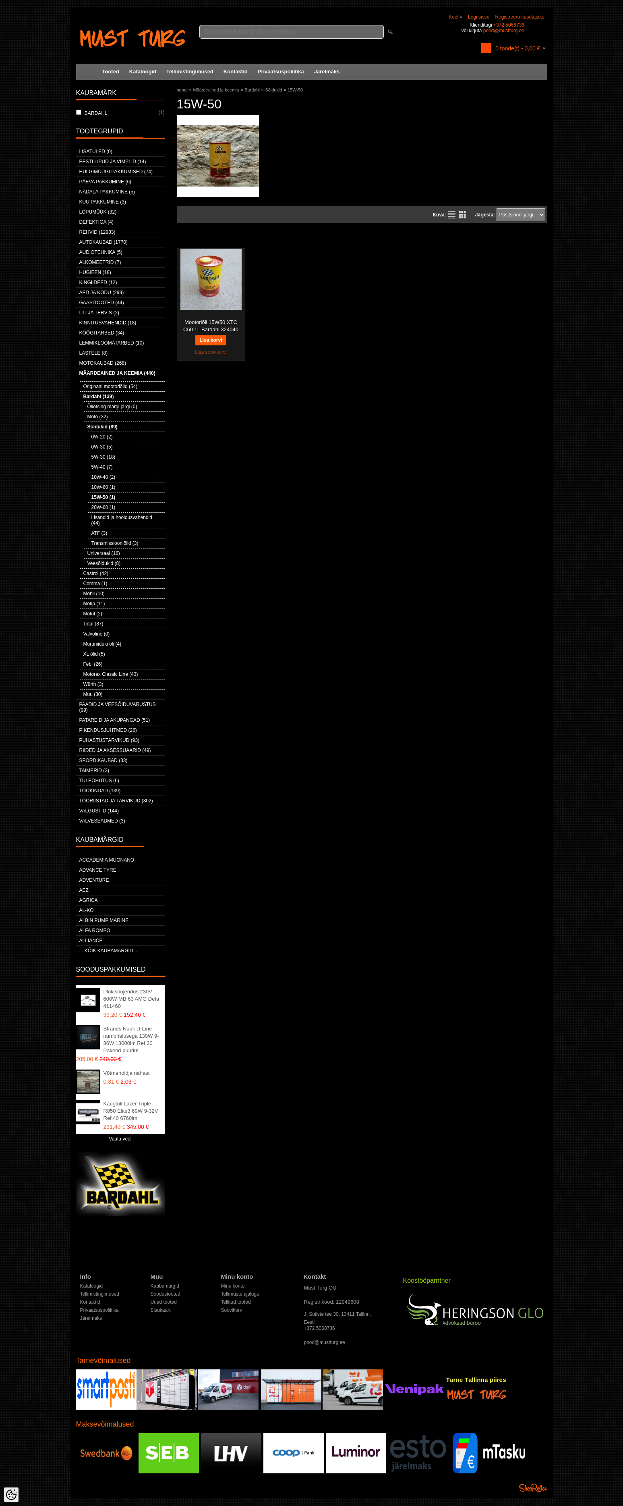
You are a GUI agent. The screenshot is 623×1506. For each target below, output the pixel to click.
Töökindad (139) (100, 791)
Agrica (88, 900)
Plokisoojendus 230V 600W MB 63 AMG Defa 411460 (131, 999)
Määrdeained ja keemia (216, 89)
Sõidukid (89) (102, 427)
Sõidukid (273, 89)
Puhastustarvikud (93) (109, 740)
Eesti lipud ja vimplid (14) (112, 161)
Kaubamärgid (165, 1286)
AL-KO (86, 910)
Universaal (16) (103, 553)
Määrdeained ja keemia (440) (117, 373)
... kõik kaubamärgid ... (109, 950)
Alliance (91, 940)
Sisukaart (161, 1310)
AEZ (84, 890)
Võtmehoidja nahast (126, 1073)
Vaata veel (120, 1139)
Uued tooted (164, 1302)
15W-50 (295, 89)
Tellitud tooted (236, 1302)
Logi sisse (478, 17)
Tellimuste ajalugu (240, 1294)
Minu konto (233, 1286)
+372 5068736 (508, 25)
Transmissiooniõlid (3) (115, 543)
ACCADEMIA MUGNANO (107, 860)
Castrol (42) (96, 573)
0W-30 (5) (102, 447)
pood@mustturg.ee (503, 30)
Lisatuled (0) (95, 151)
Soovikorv (231, 1310)
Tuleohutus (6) (99, 780)
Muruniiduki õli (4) (102, 644)
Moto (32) (97, 417)
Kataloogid (142, 72)
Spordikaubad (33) (103, 760)
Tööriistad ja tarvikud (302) (116, 801)
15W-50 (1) (103, 497)
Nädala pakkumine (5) (107, 192)
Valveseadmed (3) (102, 821)
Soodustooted (165, 1294)
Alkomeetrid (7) (100, 262)
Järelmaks (327, 72)
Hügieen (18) (95, 272)
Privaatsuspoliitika (281, 72)
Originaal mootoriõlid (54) (110, 386)
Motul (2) (92, 614)
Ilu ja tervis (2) (99, 313)
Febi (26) (93, 664)
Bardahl (252, 89)
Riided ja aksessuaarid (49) (115, 750)
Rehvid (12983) (97, 232)
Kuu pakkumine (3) (102, 202)
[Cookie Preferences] (11, 1494)
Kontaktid (236, 72)
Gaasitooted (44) (101, 302)
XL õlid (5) (94, 654)
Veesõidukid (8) (104, 563)
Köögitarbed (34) (101, 333)
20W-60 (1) (103, 507)
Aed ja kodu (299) (101, 292)
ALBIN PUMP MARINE (103, 920)
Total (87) (93, 624)
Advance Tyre (97, 870)
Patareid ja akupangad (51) (114, 720)
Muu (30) (93, 694)
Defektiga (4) (96, 222)
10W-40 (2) (103, 477)
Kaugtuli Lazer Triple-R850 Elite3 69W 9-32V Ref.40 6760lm (130, 1111)
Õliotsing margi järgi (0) (112, 406)
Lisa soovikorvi (211, 352)
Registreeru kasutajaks (519, 17)
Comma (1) (95, 583)
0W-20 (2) (102, 437)
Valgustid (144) (99, 811)
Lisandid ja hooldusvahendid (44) (121, 520)
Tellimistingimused (189, 72)
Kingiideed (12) (98, 282)
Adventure (94, 880)
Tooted (110, 72)
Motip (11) (94, 604)
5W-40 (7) (102, 467)
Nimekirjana (451, 214)
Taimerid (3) (94, 770)
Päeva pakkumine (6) (105, 182)
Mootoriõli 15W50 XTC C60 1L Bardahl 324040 (210, 325)
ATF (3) (99, 533)
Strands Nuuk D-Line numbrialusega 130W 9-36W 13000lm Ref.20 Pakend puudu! (131, 1039)
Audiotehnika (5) (100, 252)
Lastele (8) (93, 353)
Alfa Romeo (94, 930)
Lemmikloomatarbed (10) (111, 343)
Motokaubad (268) (102, 363)
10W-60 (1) (103, 487)
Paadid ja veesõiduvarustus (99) (117, 707)
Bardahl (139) (98, 396)
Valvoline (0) (96, 634)
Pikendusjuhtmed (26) (108, 730)
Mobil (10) (94, 593)
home (182, 89)
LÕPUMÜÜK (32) (98, 212)
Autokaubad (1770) (103, 242)
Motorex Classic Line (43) (110, 674)
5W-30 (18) (103, 457)
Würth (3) (93, 684)
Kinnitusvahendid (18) (108, 323)
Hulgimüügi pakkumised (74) (116, 171)
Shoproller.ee (533, 1488)
